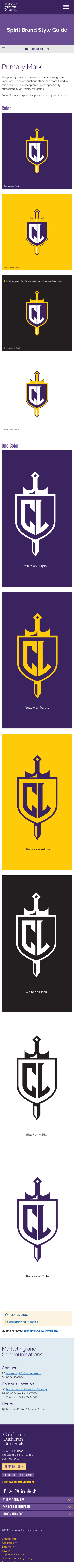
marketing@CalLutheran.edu (23, 1373)
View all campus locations (18, 1481)
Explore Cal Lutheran (16, 1507)
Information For (13, 1514)
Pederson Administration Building (26, 1389)
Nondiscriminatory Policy (17, 1558)
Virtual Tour (9, 1475)
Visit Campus (26, 1475)
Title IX (6, 1550)
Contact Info (9, 1538)
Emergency (9, 1546)
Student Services (14, 1500)
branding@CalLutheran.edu (41, 1330)
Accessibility (9, 1542)
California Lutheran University (10, 7)
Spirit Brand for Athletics (22, 1321)
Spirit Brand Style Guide (37, 30)
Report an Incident (13, 1554)
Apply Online (12, 1467)
